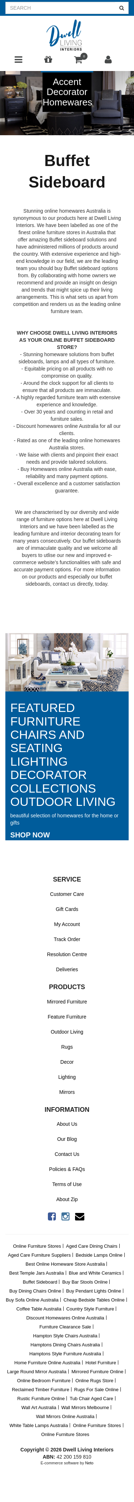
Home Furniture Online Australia (47, 1362)
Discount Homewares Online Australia (65, 1318)
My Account (67, 924)
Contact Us (67, 1154)
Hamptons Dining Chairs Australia (65, 1344)
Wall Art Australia (38, 1407)
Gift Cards (67, 909)
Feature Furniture (67, 1017)
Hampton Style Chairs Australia (65, 1335)
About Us (67, 1124)
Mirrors (67, 1092)
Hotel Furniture (100, 1362)
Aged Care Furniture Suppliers (39, 1255)
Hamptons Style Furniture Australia (65, 1353)
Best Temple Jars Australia (36, 1273)
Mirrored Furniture (67, 1002)
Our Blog (67, 1139)
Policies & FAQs (67, 1169)
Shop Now (30, 835)
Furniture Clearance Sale (65, 1326)
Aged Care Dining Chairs (92, 1246)
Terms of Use (66, 1184)
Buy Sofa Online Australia (32, 1300)
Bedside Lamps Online (99, 1255)
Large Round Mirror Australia (36, 1371)
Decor (67, 1062)
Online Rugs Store (94, 1380)
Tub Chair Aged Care (91, 1398)
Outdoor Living (67, 1032)
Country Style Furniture (90, 1309)
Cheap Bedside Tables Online (94, 1300)
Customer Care (67, 894)
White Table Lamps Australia (38, 1425)
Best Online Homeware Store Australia (65, 1264)
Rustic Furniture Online (41, 1398)
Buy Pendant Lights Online (93, 1291)
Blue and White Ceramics (95, 1273)
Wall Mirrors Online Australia (65, 1416)
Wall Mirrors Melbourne (85, 1407)
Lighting (67, 1077)
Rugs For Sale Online (96, 1389)
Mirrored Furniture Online (97, 1371)
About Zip (67, 1199)
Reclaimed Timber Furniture (40, 1389)
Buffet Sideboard (40, 1282)
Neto (89, 1463)
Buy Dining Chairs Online (35, 1291)
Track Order (67, 939)
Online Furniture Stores (37, 1246)
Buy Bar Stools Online (85, 1282)
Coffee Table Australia (38, 1309)
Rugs (67, 1047)
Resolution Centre (67, 954)
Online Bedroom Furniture (44, 1380)
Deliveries (67, 969)
